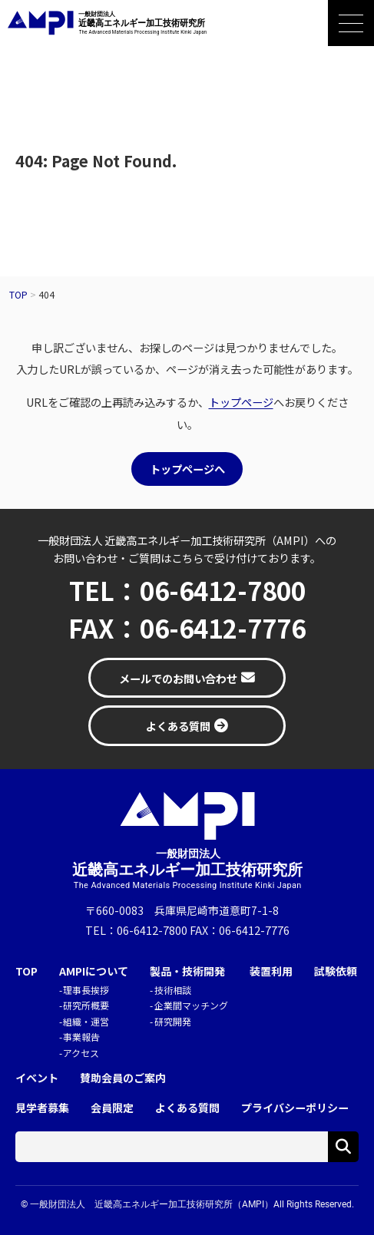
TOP (26, 971)
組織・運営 (86, 1021)
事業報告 (81, 1036)
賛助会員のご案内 (123, 1078)
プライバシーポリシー (295, 1108)
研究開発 (172, 1021)
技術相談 (172, 989)
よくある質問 (187, 1108)
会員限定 (112, 1108)
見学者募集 (42, 1108)
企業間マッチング (191, 1005)
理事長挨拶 (86, 989)
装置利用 (271, 971)
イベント (36, 1078)
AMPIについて (93, 971)
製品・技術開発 (187, 971)
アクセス (81, 1052)
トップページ (241, 402)
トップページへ (187, 469)
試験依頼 (335, 971)
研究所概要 (86, 1005)
